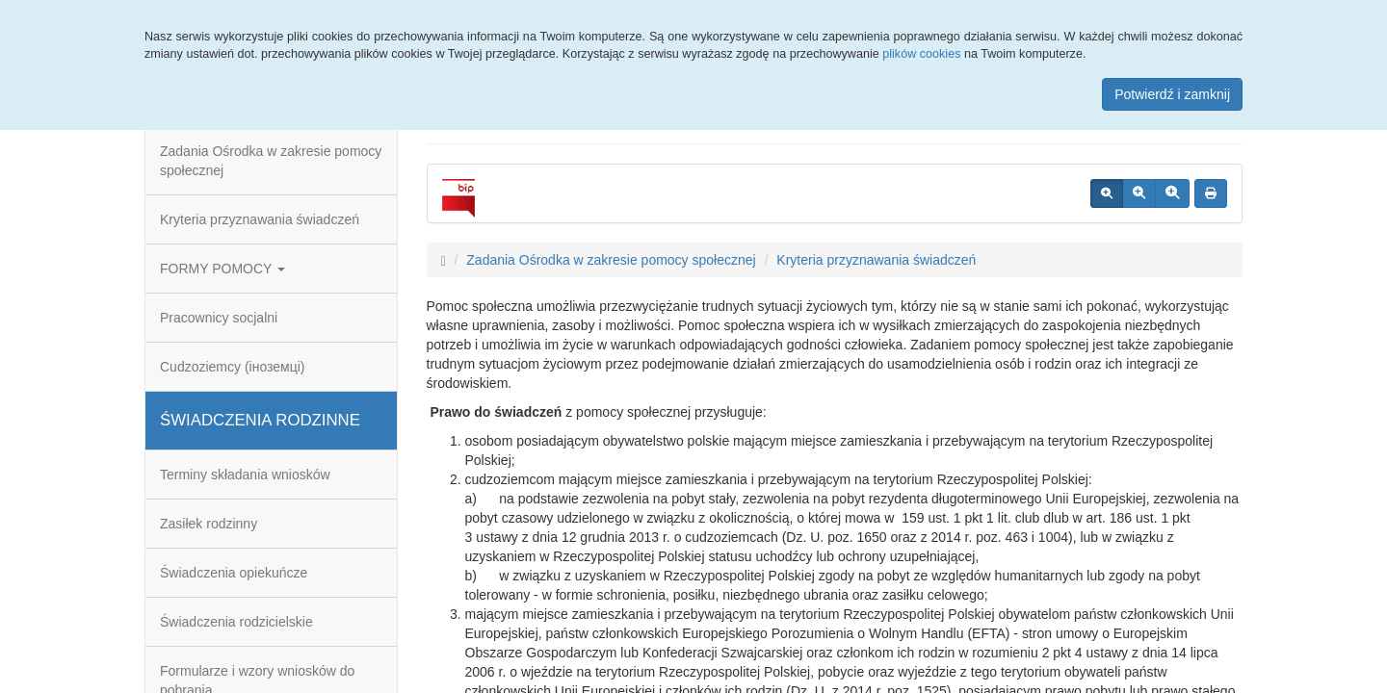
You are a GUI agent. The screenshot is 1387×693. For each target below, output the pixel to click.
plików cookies (921, 54)
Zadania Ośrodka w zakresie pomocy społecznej (270, 160)
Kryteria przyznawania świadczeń (259, 219)
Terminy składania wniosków (245, 474)
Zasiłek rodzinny (208, 523)
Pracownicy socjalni (218, 317)
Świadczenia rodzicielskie (236, 621)
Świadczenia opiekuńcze (233, 572)
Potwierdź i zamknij (1172, 94)
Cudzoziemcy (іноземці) (232, 366)
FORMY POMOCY (222, 268)
